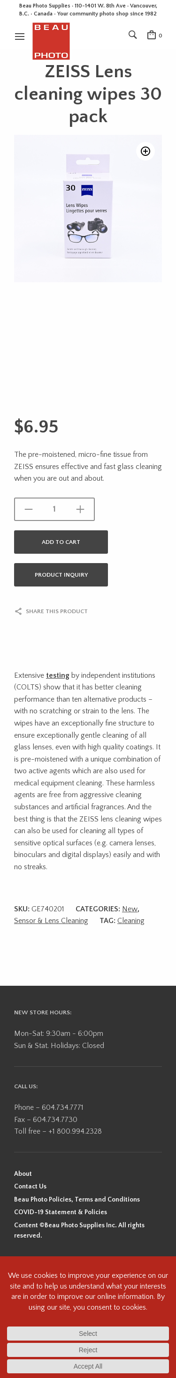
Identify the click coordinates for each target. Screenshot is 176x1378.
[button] (145, 151)
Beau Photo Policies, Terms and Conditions (77, 1199)
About (23, 1174)
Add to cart (61, 542)
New (130, 909)
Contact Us (30, 1186)
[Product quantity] (54, 509)
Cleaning (131, 920)
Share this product (57, 611)
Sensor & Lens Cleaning (51, 920)
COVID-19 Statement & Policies (60, 1212)
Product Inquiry (61, 575)
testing (57, 675)
